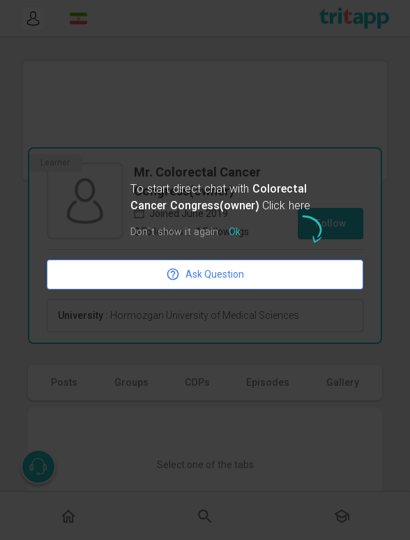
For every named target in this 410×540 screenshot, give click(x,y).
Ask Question (205, 274)
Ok (235, 232)
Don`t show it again (174, 232)
